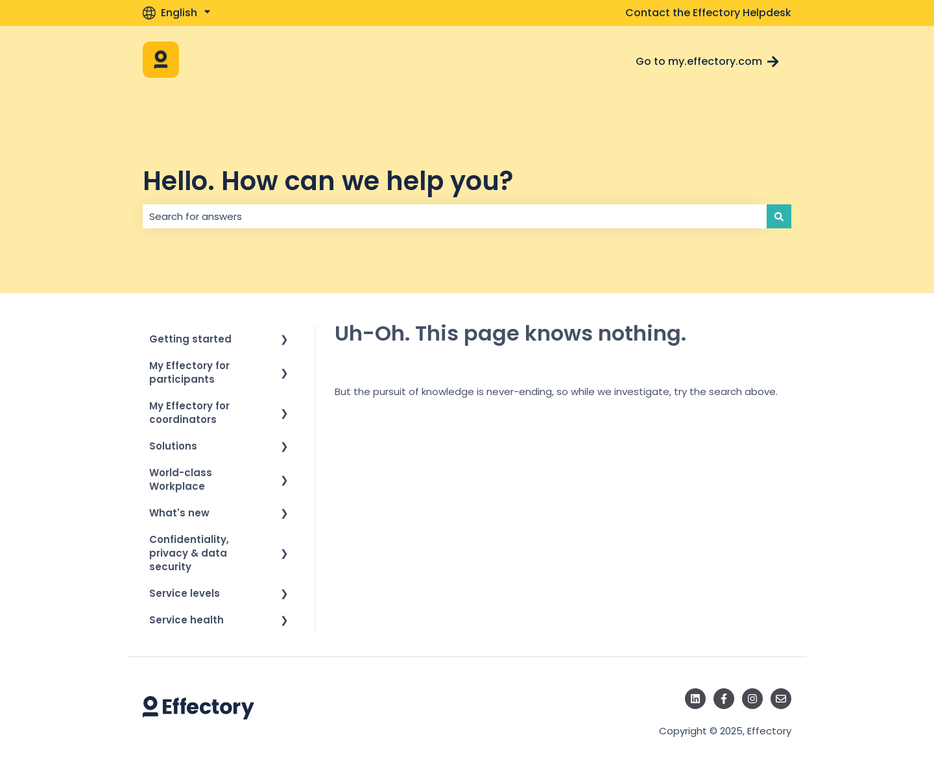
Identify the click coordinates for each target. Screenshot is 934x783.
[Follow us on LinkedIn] (695, 698)
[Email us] (781, 698)
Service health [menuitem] (186, 620)
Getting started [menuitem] (190, 339)
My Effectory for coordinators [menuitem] (189, 412)
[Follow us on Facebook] (723, 698)
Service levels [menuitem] (184, 593)
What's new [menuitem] (179, 513)
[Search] (779, 216)
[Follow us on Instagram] (752, 698)
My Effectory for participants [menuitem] (189, 372)
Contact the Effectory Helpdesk (708, 13)
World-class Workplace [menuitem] (180, 479)
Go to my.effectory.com (707, 61)
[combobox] (455, 216)
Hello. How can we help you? (328, 181)
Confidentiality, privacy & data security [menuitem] (189, 553)
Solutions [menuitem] (173, 446)
